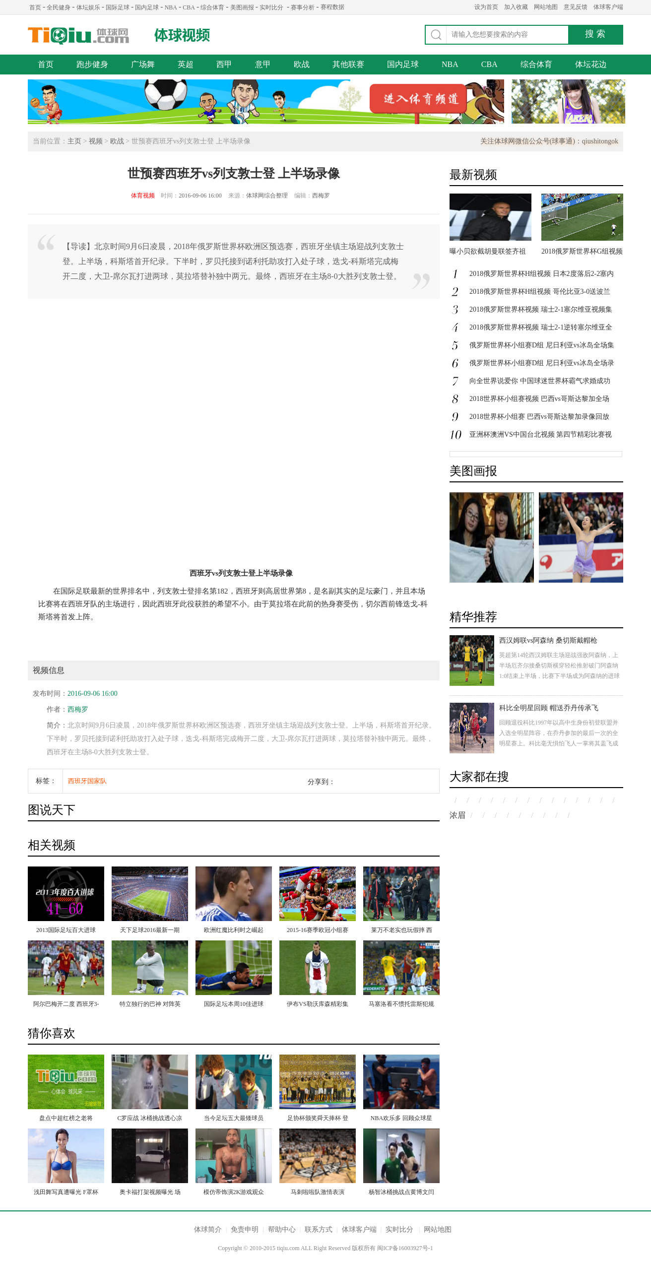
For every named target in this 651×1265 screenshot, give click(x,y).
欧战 (302, 64)
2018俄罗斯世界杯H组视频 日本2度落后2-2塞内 (541, 273)
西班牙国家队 (87, 781)
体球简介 (208, 1229)
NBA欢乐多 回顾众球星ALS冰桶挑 (401, 1119)
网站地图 (546, 6)
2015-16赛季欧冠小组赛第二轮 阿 (317, 931)
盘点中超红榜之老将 (66, 1118)
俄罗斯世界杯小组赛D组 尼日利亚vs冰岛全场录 (541, 363)
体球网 (79, 36)
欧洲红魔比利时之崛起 (233, 930)
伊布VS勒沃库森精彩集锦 (317, 1004)
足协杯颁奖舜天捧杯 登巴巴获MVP (317, 1119)
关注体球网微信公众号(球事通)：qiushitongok (549, 141)
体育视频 (143, 195)
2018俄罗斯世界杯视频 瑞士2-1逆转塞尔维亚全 (540, 327)
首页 (35, 7)
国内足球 (147, 7)
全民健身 (58, 7)
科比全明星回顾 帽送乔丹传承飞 (548, 708)
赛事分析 (303, 7)
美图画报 (242, 7)
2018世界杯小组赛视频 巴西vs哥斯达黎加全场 (539, 398)
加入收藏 (516, 6)
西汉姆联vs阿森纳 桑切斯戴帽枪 (548, 640)
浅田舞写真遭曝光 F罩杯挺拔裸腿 (66, 1193)
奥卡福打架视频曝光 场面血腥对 (150, 1193)
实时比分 (271, 7)
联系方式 (318, 1229)
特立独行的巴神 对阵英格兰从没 (150, 1004)
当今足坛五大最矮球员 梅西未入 (233, 1119)
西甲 (224, 64)
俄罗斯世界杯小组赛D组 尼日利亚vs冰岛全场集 (541, 345)
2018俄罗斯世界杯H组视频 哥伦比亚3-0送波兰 (539, 291)
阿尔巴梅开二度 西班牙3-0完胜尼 (66, 1004)
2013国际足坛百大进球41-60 (66, 931)
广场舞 (143, 64)
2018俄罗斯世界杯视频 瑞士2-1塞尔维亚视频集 (540, 309)
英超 (186, 64)
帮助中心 (282, 1229)
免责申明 (245, 1229)
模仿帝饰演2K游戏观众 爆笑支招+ (233, 1193)
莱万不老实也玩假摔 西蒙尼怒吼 (401, 931)
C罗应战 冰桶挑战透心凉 (149, 1118)
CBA (189, 7)
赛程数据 (332, 6)
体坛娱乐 (88, 7)
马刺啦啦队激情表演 (317, 1192)
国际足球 (118, 7)
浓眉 (457, 815)
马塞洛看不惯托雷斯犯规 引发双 (401, 1004)
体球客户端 (608, 6)
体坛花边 (591, 64)
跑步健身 (92, 64)
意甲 (263, 64)
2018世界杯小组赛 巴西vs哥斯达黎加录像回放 (539, 416)
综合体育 (212, 7)
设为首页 (486, 6)
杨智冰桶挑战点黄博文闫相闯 (401, 1193)
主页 (74, 141)
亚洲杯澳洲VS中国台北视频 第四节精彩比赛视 (540, 434)
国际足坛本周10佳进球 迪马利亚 (233, 1004)
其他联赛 (348, 64)
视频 (96, 141)
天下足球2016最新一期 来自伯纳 (150, 931)
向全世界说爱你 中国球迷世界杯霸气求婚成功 (539, 381)
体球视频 (183, 35)
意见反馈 (575, 6)
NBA (171, 7)
